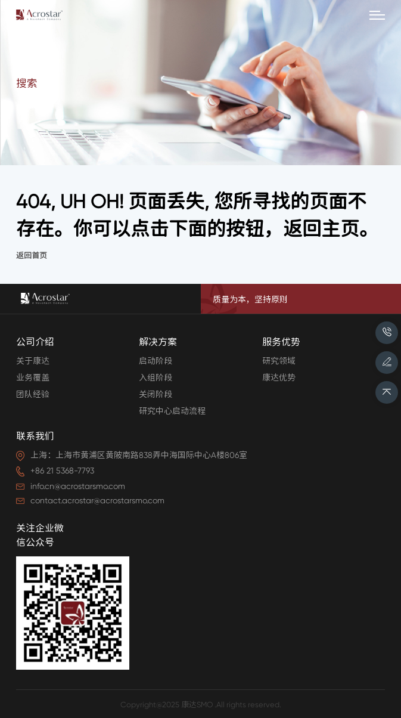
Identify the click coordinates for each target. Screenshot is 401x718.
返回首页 (31, 255)
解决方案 (158, 342)
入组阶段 (155, 377)
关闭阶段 (155, 394)
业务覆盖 (32, 377)
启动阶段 (155, 361)
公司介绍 (35, 342)
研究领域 (279, 361)
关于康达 (32, 361)
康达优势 (279, 377)
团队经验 (32, 394)
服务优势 (281, 342)
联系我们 (35, 436)
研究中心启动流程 (172, 411)
